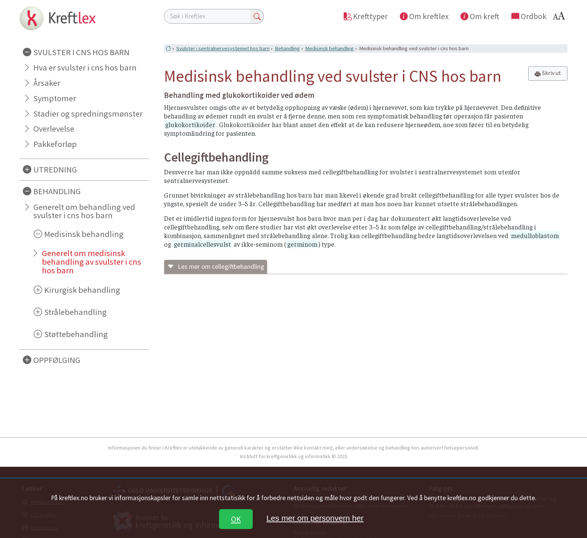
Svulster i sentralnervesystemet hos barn (223, 48)
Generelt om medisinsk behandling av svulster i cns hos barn (91, 262)
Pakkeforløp (55, 144)
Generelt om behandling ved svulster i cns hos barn (84, 211)
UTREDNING (55, 169)
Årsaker (46, 83)
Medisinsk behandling (84, 234)
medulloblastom (535, 235)
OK (236, 519)
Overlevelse (53, 128)
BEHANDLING (57, 191)
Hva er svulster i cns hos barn (85, 67)
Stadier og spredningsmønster (88, 113)
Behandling (287, 48)
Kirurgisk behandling (82, 290)
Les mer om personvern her (315, 518)
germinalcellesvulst (202, 244)
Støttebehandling (76, 334)
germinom (302, 244)
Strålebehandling (75, 312)
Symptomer (54, 98)
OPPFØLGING (56, 360)
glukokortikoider (190, 124)
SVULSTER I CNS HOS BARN (81, 52)
